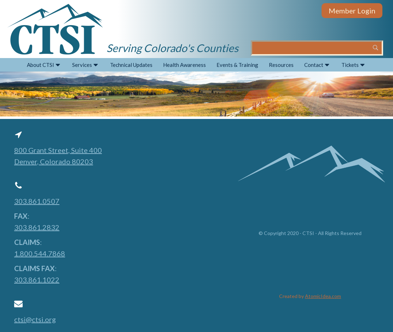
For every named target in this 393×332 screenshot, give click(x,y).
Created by (310, 296)
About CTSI (44, 65)
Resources (281, 65)
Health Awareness (184, 65)
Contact (317, 65)
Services (85, 65)
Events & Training (237, 65)
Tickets (353, 65)
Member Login (352, 10)
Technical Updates (131, 65)
